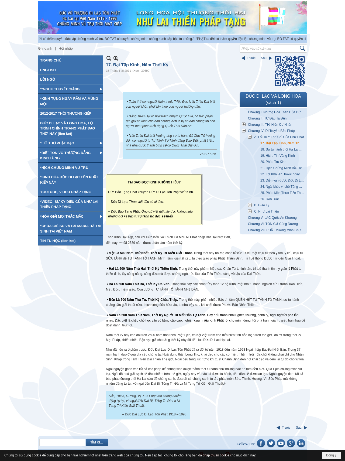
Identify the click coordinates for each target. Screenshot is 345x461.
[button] (70, 89)
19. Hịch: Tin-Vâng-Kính (277, 156)
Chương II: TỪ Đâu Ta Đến (267, 118)
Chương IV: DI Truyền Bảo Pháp (271, 131)
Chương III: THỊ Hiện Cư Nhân (270, 125)
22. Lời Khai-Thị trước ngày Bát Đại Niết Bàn (283, 174)
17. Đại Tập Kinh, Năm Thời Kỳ (283, 143)
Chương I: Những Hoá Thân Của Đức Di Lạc (277, 112)
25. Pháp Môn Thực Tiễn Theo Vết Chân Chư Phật (283, 193)
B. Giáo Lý (261, 205)
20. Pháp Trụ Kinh (273, 162)
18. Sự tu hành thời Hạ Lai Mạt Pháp (283, 149)
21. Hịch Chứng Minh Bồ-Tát (281, 168)
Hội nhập (65, 48)
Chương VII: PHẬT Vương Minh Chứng (276, 230)
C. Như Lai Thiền (266, 211)
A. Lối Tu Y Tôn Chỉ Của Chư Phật (279, 137)
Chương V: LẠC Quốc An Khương (272, 218)
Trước (251, 58)
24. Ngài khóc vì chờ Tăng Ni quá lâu (283, 187)
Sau (264, 58)
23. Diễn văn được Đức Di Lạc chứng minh (283, 180)
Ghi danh (45, 48)
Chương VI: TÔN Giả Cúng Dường (273, 224)
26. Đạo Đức (269, 199)
